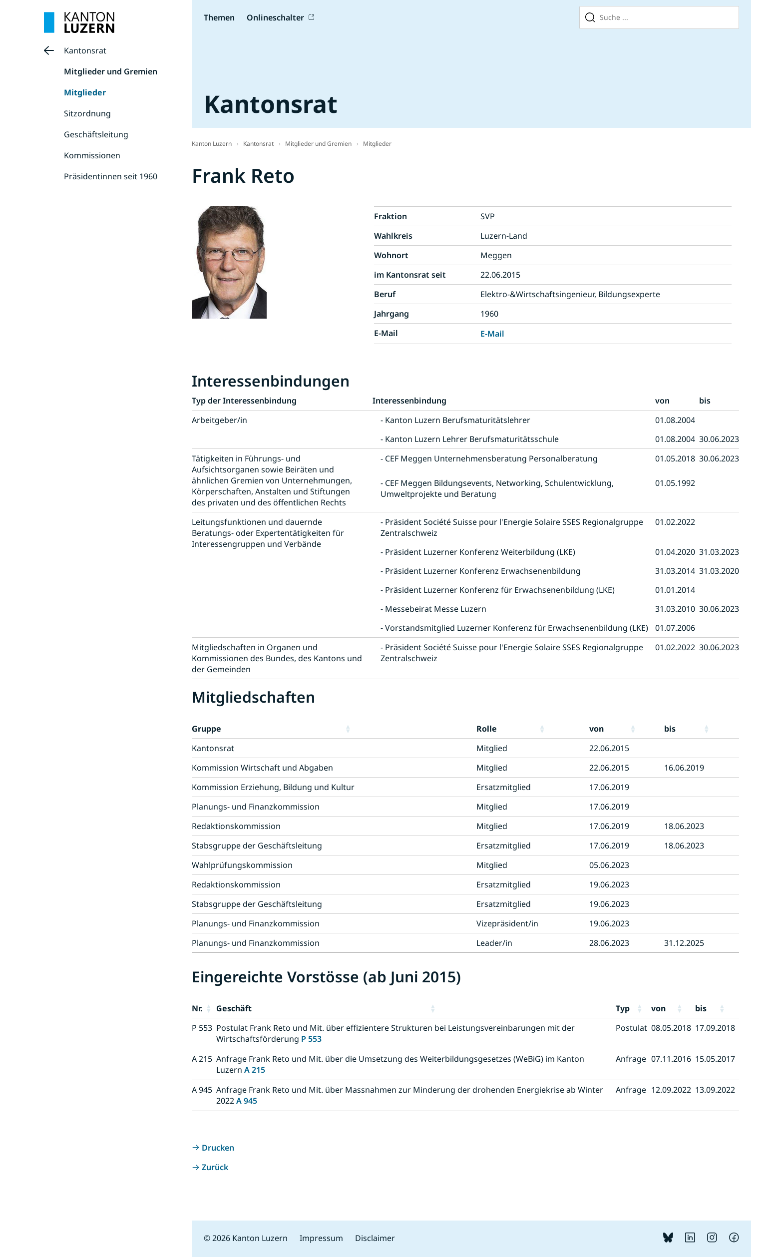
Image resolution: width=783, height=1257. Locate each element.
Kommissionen (92, 155)
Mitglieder (85, 92)
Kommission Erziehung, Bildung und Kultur (273, 787)
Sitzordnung (87, 113)
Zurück (215, 1167)
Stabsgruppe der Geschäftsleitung (257, 845)
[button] (409, 729)
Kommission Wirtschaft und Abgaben (262, 767)
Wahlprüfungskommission (242, 864)
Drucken (218, 1147)
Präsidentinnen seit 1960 (110, 176)
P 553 (311, 1038)
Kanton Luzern (212, 143)
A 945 (246, 1100)
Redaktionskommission (236, 826)
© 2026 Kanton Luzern (246, 1238)
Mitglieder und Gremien (110, 71)
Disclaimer (375, 1238)
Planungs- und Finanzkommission (256, 806)
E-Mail (492, 333)
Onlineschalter (275, 17)
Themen (219, 17)
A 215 (254, 1069)
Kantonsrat (85, 50)
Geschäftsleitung (96, 134)
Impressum (321, 1238)
